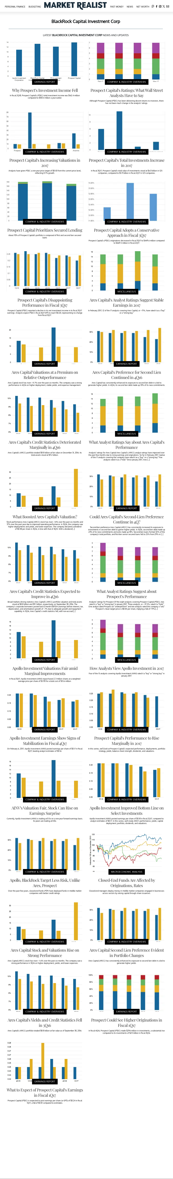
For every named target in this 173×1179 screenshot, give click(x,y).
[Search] (152, 6)
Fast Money (116, 6)
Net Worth (142, 6)
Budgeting (35, 6)
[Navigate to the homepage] (75, 6)
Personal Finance (15, 6)
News (130, 6)
